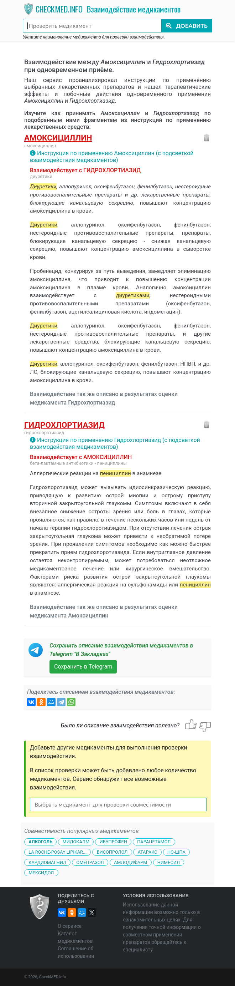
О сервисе (70, 926)
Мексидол (41, 872)
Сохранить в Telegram (83, 666)
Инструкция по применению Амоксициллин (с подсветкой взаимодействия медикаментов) (112, 156)
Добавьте (43, 747)
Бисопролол (111, 852)
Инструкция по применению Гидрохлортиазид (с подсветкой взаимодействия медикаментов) (115, 443)
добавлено (130, 770)
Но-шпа (176, 852)
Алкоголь (40, 841)
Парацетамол (154, 841)
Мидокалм (75, 841)
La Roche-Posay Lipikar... (57, 852)
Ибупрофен (113, 841)
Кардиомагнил (47, 862)
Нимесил (168, 862)
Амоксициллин (58, 137)
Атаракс (147, 852)
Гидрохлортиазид (91, 402)
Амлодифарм (130, 862)
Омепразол (90, 862)
